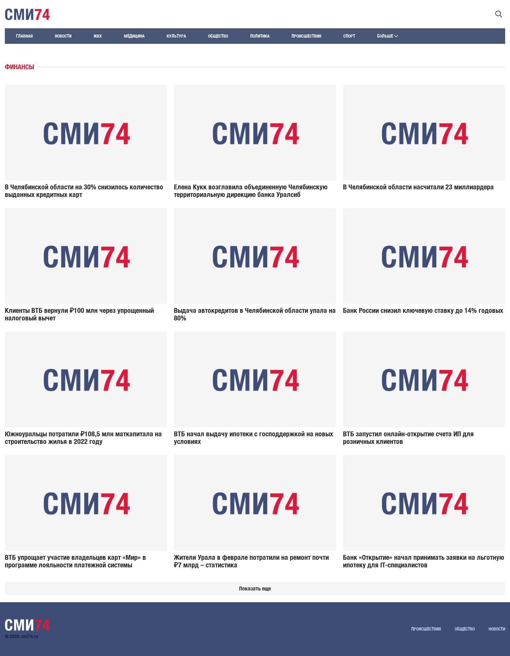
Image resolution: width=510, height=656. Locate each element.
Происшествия (306, 36)
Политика (259, 36)
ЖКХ (98, 36)
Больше (387, 36)
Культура (176, 36)
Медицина (134, 36)
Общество (218, 36)
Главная (24, 36)
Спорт (349, 36)
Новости (63, 36)
